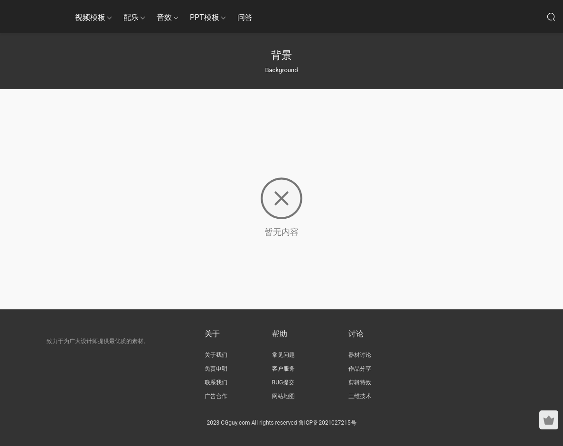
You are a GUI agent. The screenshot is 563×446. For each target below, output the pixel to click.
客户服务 (283, 368)
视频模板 (90, 17)
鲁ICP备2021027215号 (328, 422)
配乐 (131, 17)
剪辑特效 (359, 382)
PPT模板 (204, 17)
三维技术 (359, 396)
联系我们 (216, 382)
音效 (164, 17)
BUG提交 (283, 382)
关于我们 (216, 355)
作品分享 (359, 368)
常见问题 (283, 355)
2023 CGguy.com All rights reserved (251, 422)
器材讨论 (359, 355)
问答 (245, 17)
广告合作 (216, 396)
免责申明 (216, 368)
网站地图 (283, 396)
